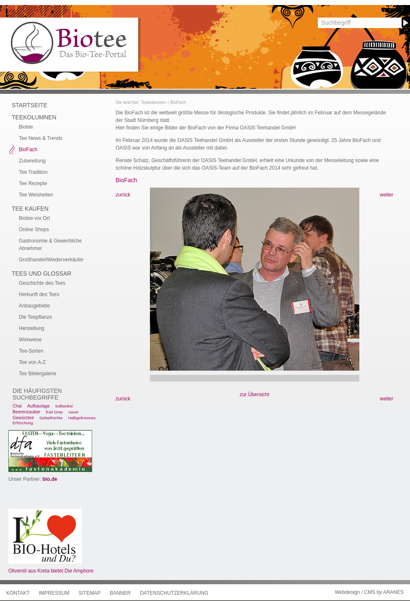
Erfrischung (23, 422)
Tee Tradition (33, 172)
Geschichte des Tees (42, 283)
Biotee (26, 127)
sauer (73, 412)
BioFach (178, 102)
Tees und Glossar (41, 273)
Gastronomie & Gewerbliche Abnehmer (50, 244)
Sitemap (89, 593)
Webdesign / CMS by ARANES (369, 592)
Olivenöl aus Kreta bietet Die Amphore (50, 571)
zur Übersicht (254, 394)
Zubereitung (32, 161)
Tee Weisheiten (36, 195)
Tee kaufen (30, 208)
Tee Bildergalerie (37, 374)
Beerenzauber (26, 411)
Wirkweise (30, 340)
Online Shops (34, 229)
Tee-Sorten (31, 351)
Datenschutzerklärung (174, 593)
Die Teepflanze (35, 317)
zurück (123, 195)
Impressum (54, 593)
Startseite (29, 105)
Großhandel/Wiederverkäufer (51, 260)
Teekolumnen (153, 102)
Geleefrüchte (50, 417)
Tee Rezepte (33, 183)
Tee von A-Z (32, 362)
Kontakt (18, 593)
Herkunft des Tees (39, 294)
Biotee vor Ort (34, 218)
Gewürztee (23, 417)
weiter (386, 195)
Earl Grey (54, 412)
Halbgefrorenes (82, 417)
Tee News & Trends (40, 138)
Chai (17, 405)
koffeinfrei (63, 406)
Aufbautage (38, 405)
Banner (120, 593)
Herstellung (31, 328)
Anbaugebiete (34, 306)
